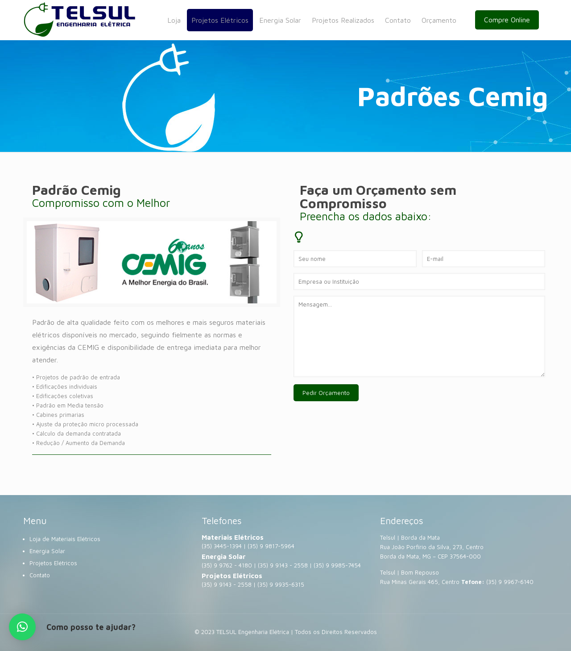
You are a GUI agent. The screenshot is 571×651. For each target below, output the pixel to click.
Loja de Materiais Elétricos (64, 538)
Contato (39, 575)
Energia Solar (47, 550)
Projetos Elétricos (53, 563)
